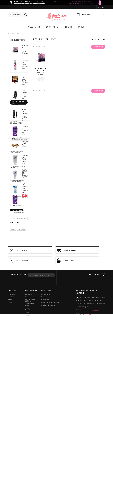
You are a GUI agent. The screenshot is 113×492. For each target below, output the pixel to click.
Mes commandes (46, 456)
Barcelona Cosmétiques (16, 289)
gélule (13, 377)
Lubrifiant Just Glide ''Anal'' (25, 158)
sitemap (27, 477)
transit (13, 380)
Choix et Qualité (19, 412)
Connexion (100, 7)
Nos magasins (18, 268)
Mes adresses (45, 461)
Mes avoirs (44, 459)
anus (12, 383)
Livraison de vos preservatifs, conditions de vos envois (19, 248)
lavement (14, 393)
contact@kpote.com (91, 476)
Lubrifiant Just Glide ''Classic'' (25, 172)
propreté (19, 383)
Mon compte (47, 452)
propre (20, 380)
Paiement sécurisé (19, 265)
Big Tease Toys (18, 293)
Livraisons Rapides (68, 412)
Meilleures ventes (18, 39)
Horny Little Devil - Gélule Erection (25, 78)
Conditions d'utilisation (16, 257)
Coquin (81, 26)
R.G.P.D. (26, 481)
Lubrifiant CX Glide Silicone (25, 63)
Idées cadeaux (66, 422)
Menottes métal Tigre (25, 142)
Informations (16, 241)
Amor (15, 284)
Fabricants (15, 279)
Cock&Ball (16, 299)
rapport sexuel (16, 389)
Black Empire (17, 296)
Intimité (68, 26)
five (19, 377)
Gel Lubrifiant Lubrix (25, 186)
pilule (13, 386)
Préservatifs (34, 26)
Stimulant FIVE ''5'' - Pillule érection (41, 70)
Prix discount (18, 422)
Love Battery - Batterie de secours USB (25, 95)
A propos (16, 262)
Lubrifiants (52, 26)
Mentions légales (18, 253)
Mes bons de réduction (48, 467)
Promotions (15, 316)
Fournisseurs (16, 348)
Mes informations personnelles (51, 464)
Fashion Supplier (18, 354)
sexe (23, 377)
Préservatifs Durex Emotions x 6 (26, 129)
